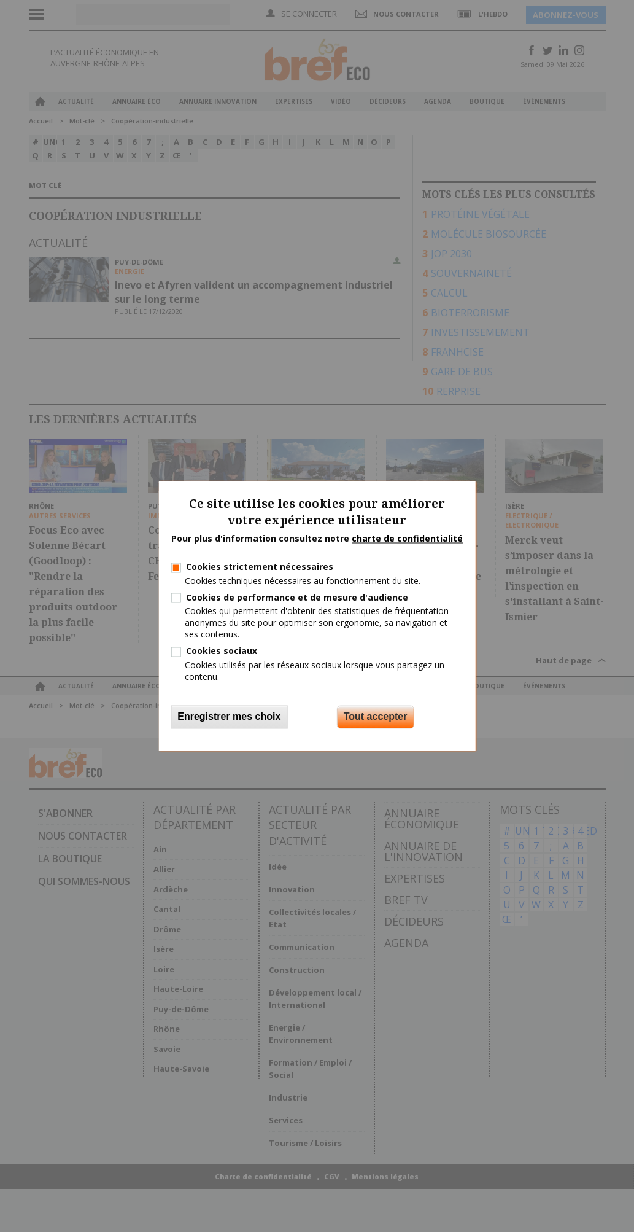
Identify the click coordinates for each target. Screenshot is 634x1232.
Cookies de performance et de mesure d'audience (297, 597)
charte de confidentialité (407, 538)
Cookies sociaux (221, 651)
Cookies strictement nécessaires (259, 567)
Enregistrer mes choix (228, 717)
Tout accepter (376, 717)
